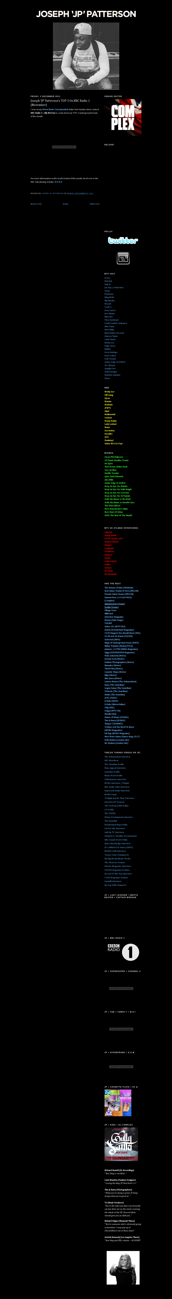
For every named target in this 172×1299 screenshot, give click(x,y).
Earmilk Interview (112, 881)
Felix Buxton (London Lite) (116, 740)
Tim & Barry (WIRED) (114, 720)
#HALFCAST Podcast (114, 802)
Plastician (108, 294)
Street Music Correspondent (55, 109)
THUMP (108, 623)
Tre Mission (109, 365)
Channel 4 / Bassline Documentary (120, 836)
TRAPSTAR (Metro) (113, 669)
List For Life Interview (114, 828)
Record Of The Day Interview (118, 874)
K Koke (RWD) (111, 701)
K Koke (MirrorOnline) (114, 704)
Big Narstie (109, 301)
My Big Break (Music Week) (117, 859)
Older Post (94, 204)
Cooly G (108, 307)
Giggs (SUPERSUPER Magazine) (119, 653)
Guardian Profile (112, 772)
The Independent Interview (117, 757)
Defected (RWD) (112, 640)
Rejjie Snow (109, 346)
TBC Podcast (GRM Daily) (116, 806)
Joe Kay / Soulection (113, 287)
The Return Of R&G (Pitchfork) (118, 588)
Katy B (107, 284)
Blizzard (108, 317)
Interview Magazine (113, 617)
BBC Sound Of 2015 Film (115, 840)
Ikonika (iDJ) (110, 714)
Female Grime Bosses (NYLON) (119, 594)
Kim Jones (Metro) (113, 678)
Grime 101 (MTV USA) (114, 627)
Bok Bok (108, 281)
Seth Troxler (110, 359)
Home (66, 204)
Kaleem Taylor (111, 336)
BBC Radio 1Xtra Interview (117, 787)
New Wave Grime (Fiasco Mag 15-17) (122, 737)
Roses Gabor (110, 356)
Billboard (108, 614)
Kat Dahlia (109, 330)
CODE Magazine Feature (116, 878)
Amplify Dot (109, 369)
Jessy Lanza (109, 310)
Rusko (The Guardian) (114, 695)
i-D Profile (109, 810)
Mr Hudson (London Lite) (116, 743)
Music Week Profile (113, 776)
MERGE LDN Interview (115, 851)
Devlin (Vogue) (111, 607)
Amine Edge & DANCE (114, 362)
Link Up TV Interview (114, 832)
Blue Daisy (109, 326)
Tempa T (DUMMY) (113, 724)
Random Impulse (112, 375)
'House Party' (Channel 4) (116, 855)
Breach (107, 304)
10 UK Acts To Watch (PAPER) (118, 636)
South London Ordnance (115, 323)
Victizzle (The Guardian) (115, 691)
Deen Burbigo (110, 352)
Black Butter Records (114, 333)
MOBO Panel (110, 794)
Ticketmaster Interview (115, 779)
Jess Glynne (109, 313)
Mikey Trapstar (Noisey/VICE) (118, 646)
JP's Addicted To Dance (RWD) (118, 847)
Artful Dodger (110, 372)
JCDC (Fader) (110, 698)
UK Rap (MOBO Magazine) (117, 733)
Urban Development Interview (118, 817)
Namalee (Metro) (112, 665)
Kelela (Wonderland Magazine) (119, 630)
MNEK (107, 349)
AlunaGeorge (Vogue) (114, 604)
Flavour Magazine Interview (117, 866)
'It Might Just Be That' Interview (119, 798)
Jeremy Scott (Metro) (114, 659)
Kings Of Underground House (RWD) (121, 643)
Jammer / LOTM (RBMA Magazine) (121, 649)
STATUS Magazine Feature (117, 870)
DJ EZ (107, 278)
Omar (107, 291)
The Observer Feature (114, 862)
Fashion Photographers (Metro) (119, 662)
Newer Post (36, 204)
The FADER (109, 813)
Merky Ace (109, 343)
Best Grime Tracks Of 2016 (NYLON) (121, 591)
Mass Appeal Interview (115, 768)
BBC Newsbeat (111, 760)
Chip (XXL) (109, 708)
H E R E (58, 182)
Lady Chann (110, 339)
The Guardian (110, 821)
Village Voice (110, 610)
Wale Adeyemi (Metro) (115, 656)
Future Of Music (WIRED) (116, 717)
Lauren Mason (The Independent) (120, 682)
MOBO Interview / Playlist (116, 783)
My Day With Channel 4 (115, 885)
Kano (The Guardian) (114, 685)
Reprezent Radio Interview (117, 791)
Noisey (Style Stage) (113, 620)
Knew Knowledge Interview (117, 844)
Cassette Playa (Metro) (115, 672)
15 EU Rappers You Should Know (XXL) (122, 633)
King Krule (109, 297)
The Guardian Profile (114, 764)
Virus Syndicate (111, 320)
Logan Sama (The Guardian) (117, 688)
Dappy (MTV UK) (112, 711)
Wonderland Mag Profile (115, 825)
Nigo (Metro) (110, 675)
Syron (107, 378)
